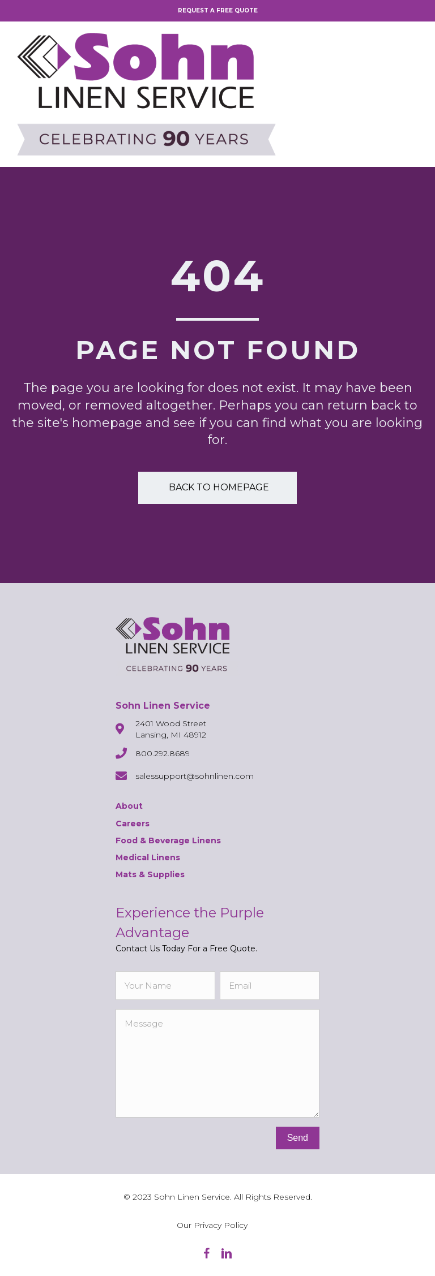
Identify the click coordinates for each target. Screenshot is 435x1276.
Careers (133, 823)
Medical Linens (148, 857)
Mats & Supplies (150, 874)
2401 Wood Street (170, 723)
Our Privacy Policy (212, 1225)
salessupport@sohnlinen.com (194, 776)
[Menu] (409, 94)
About (129, 806)
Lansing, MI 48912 (170, 735)
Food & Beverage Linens (168, 840)
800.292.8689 (162, 753)
